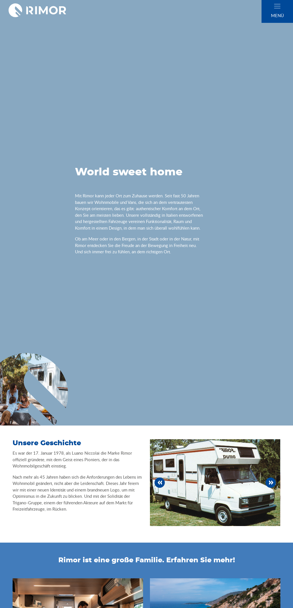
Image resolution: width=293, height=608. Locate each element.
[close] (277, 6)
